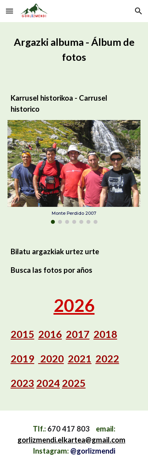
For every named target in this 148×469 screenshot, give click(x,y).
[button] (9, 11)
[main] (74, 50)
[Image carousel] (74, 172)
